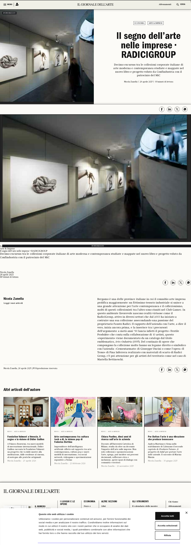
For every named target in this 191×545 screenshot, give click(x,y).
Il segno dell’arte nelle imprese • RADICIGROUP (148, 46)
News (9, 431)
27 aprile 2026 (29, 473)
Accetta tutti (159, 506)
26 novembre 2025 (125, 474)
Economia (139, 23)
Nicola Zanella (14, 473)
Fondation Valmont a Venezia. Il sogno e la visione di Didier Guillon (26, 444)
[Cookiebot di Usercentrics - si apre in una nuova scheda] (19, 539)
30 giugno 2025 (170, 468)
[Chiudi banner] (186, 503)
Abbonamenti (165, 4)
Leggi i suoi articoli (13, 302)
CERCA (182, 4)
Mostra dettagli (155, 539)
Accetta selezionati (159, 516)
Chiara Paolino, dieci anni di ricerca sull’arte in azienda (119, 442)
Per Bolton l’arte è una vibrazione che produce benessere (164, 442)
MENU (9, 5)
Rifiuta (158, 525)
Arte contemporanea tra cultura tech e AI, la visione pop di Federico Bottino (72, 444)
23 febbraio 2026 (77, 473)
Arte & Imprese (156, 23)
